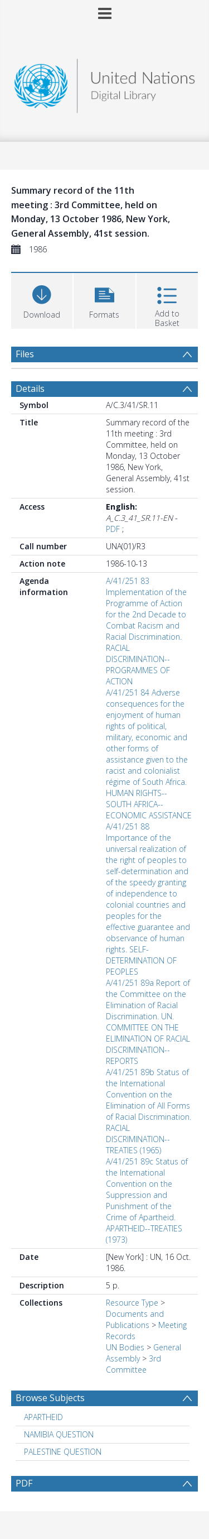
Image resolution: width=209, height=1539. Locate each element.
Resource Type (132, 1302)
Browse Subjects (50, 1398)
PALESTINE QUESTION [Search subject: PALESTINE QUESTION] (62, 1451)
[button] (104, 299)
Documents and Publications (135, 1319)
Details (30, 388)
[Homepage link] (104, 83)
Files (25, 354)
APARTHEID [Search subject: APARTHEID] (43, 1417)
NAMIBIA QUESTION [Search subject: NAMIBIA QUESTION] (59, 1434)
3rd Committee (133, 1364)
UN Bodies (125, 1347)
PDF (113, 529)
